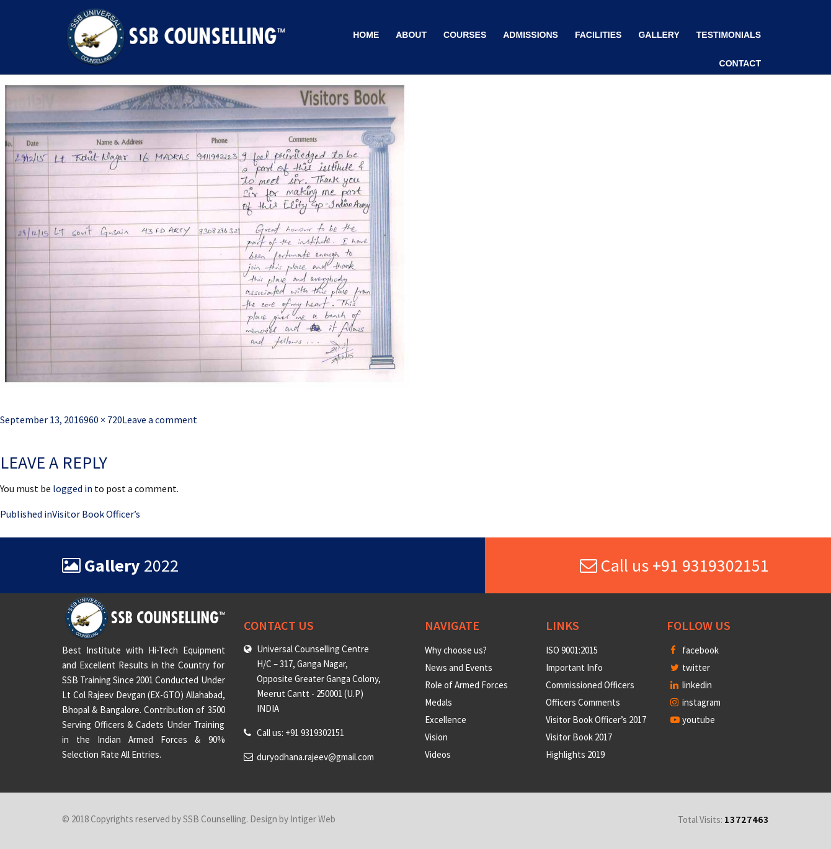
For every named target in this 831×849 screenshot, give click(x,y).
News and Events (458, 667)
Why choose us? (456, 650)
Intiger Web (313, 819)
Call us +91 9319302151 (674, 565)
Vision (436, 737)
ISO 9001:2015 (572, 650)
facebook (694, 650)
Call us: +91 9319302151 (300, 733)
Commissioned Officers (590, 685)
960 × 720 (103, 419)
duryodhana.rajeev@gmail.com (315, 757)
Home (366, 35)
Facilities (598, 35)
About (411, 35)
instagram (695, 702)
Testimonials (728, 35)
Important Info (574, 667)
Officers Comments (583, 702)
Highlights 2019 (575, 754)
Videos (438, 754)
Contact (740, 63)
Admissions (530, 35)
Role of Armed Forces (466, 685)
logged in (72, 488)
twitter (690, 667)
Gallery (658, 35)
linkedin (691, 685)
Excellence (445, 719)
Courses (464, 35)
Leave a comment (159, 419)
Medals (438, 702)
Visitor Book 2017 (579, 737)
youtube (692, 719)
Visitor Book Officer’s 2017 (596, 719)
